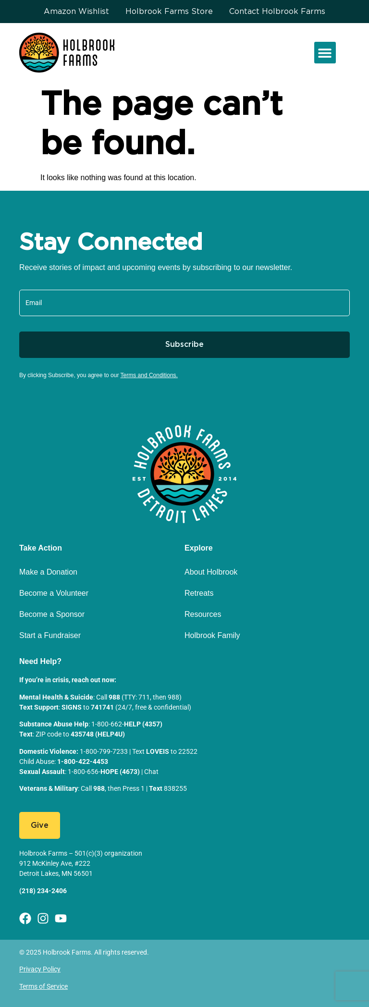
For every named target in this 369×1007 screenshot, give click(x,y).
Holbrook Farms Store (169, 11)
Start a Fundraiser (50, 635)
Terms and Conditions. (149, 375)
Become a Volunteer (53, 593)
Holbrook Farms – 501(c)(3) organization (80, 853)
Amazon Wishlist (76, 11)
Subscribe (184, 344)
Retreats (198, 593)
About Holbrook (210, 572)
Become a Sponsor (52, 614)
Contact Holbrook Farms (277, 11)
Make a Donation (48, 572)
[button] (325, 52)
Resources (202, 614)
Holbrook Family (212, 635)
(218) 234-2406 (43, 891)
